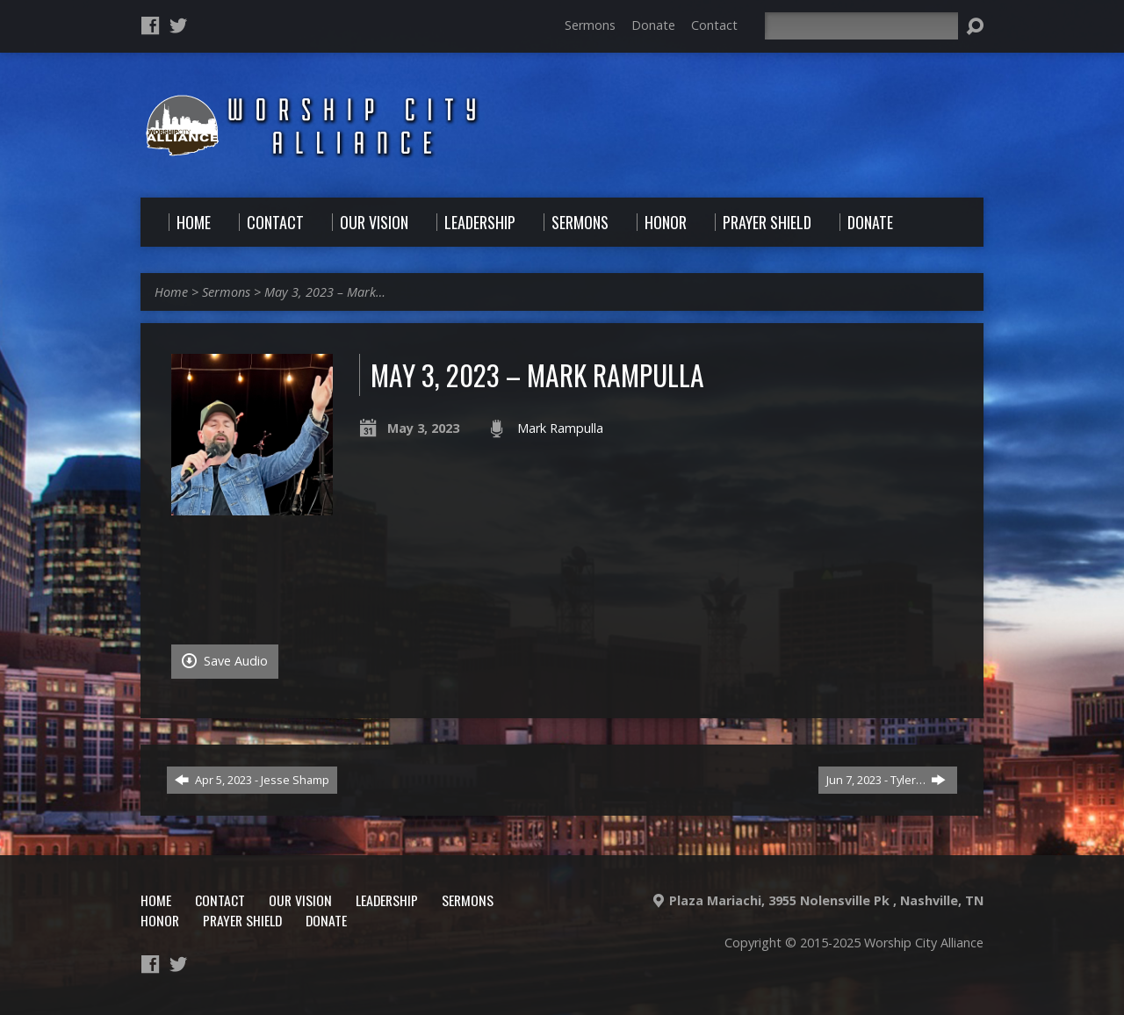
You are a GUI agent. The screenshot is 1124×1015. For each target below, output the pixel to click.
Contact (714, 25)
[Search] (861, 26)
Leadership (387, 900)
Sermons (590, 25)
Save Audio (225, 660)
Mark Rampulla (560, 428)
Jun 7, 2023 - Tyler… (886, 780)
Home (171, 292)
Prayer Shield (242, 920)
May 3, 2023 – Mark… (324, 292)
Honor (159, 920)
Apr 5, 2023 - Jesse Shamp (252, 780)
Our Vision (300, 900)
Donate (653, 25)
